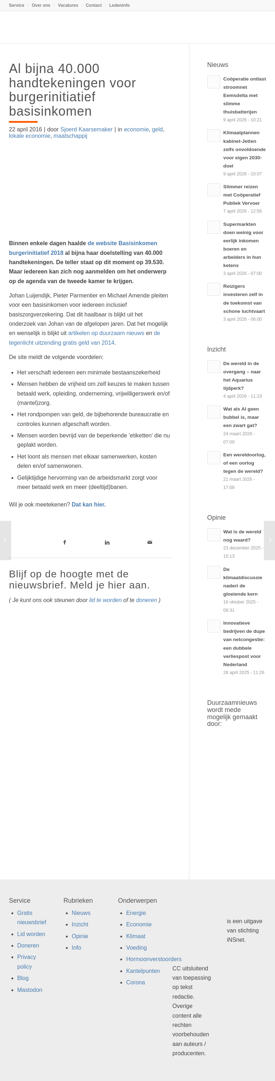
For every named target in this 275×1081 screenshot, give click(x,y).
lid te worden (105, 600)
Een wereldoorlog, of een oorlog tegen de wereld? (244, 463)
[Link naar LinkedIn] (107, 542)
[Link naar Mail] (150, 542)
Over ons (41, 5)
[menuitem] (18, 5)
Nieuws (81, 913)
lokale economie (29, 136)
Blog (23, 978)
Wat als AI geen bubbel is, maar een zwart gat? (241, 417)
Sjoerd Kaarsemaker (87, 129)
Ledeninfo (119, 5)
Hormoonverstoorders (154, 959)
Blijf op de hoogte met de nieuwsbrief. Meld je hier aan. (79, 579)
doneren (146, 600)
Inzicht (80, 924)
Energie (136, 913)
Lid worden (31, 934)
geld (157, 129)
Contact (94, 5)
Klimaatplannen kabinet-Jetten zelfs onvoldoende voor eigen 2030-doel (244, 149)
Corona (135, 982)
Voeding (136, 948)
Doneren (28, 945)
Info (76, 948)
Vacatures (68, 5)
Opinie (80, 936)
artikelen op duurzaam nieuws (106, 333)
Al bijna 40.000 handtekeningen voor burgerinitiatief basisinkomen (72, 89)
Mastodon (29, 990)
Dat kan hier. (89, 504)
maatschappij (70, 136)
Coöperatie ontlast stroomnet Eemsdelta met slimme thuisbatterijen (244, 95)
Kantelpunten (143, 971)
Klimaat (135, 936)
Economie (138, 924)
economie (136, 129)
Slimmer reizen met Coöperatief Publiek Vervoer (241, 195)
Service (16, 5)
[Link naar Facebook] (64, 542)
